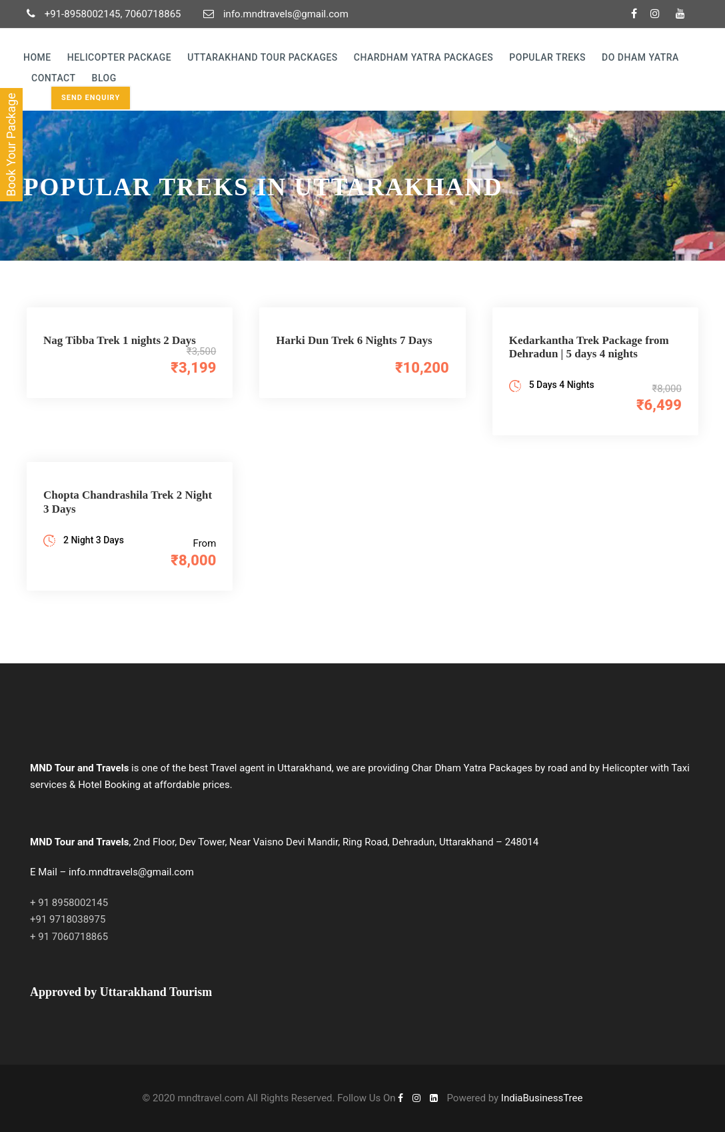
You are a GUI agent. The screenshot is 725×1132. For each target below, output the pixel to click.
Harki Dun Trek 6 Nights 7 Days (354, 340)
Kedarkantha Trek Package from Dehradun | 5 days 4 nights (589, 347)
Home (37, 57)
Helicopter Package (119, 57)
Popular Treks (547, 57)
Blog (104, 78)
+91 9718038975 (67, 919)
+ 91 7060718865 (69, 937)
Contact (53, 78)
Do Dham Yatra (640, 57)
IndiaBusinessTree (542, 1098)
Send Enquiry (90, 97)
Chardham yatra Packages (423, 57)
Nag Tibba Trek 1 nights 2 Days (119, 340)
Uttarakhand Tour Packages (262, 57)
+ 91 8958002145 (69, 903)
